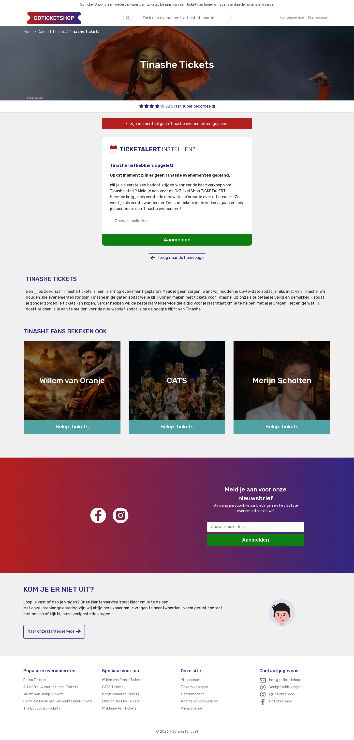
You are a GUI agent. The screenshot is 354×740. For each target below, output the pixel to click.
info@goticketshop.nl (286, 680)
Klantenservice (193, 694)
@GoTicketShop (282, 694)
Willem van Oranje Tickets (43, 694)
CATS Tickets (112, 687)
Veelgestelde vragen (285, 687)
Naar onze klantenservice (54, 631)
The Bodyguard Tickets (41, 708)
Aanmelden (177, 240)
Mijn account (191, 680)
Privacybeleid (191, 708)
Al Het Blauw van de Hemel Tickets (50, 687)
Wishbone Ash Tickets (119, 708)
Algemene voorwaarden (199, 701)
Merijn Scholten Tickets (120, 694)
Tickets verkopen (194, 687)
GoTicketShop (280, 701)
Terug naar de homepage (177, 258)
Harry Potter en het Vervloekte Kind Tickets (58, 701)
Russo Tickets (34, 680)
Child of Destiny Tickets (121, 701)
